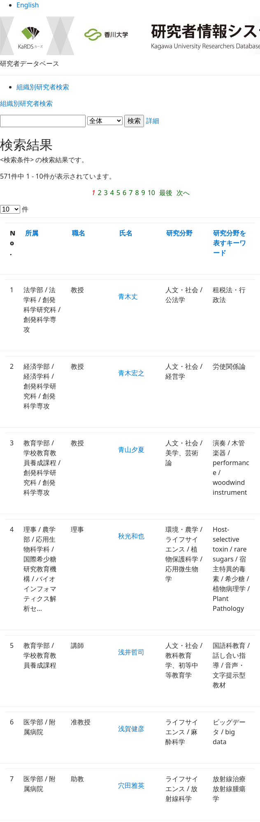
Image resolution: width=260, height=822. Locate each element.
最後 (121, 193)
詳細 (130, 122)
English (130, 8)
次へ (139, 193)
